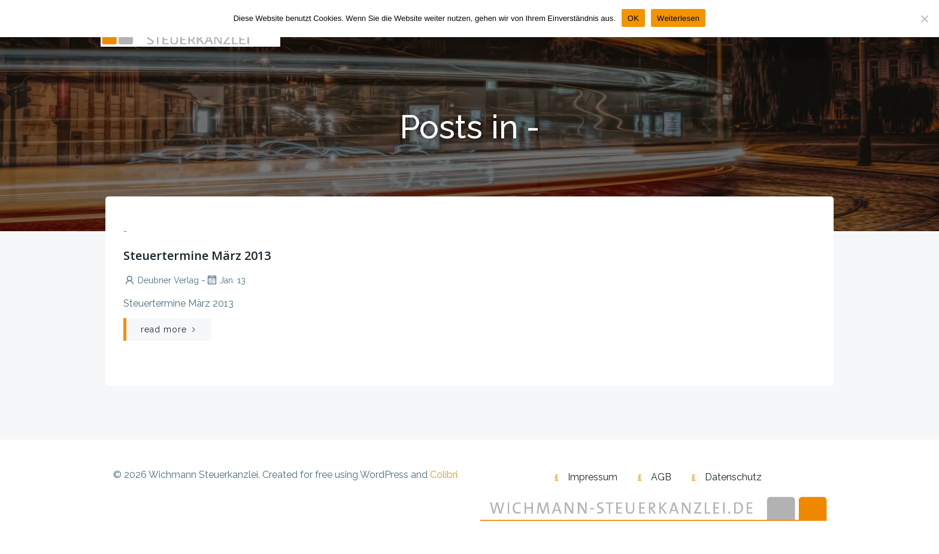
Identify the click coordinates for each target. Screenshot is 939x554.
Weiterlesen (678, 18)
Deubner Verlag (161, 280)
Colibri (444, 474)
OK (633, 18)
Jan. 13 (225, 280)
